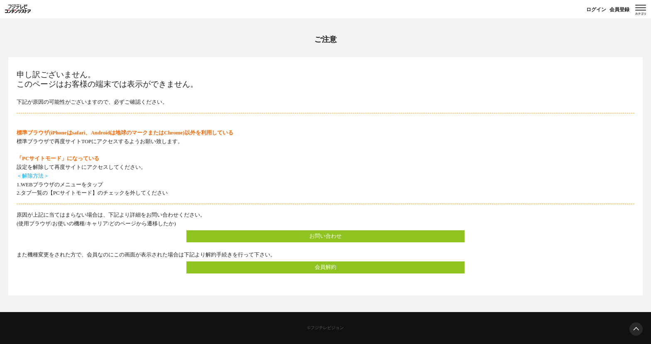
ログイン (596, 9)
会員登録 (619, 9)
